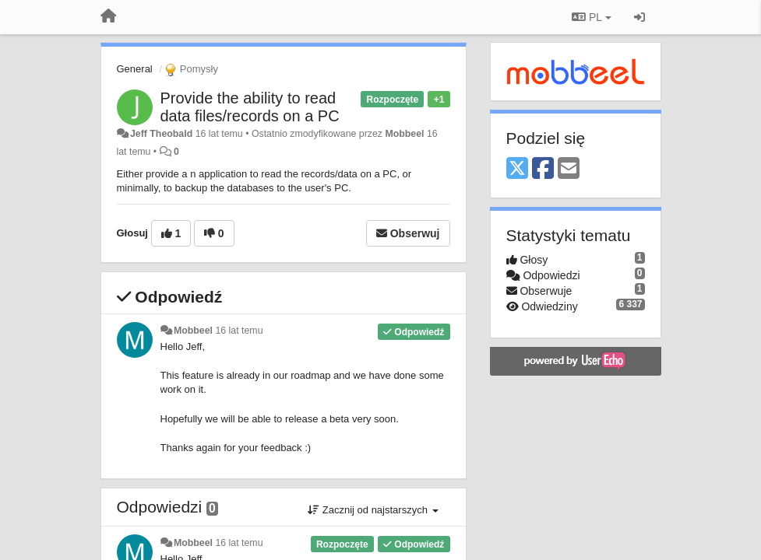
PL (591, 17)
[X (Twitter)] (517, 169)
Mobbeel (404, 133)
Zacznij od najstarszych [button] (373, 510)
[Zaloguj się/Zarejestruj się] (639, 17)
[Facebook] (543, 169)
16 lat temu (238, 330)
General (135, 69)
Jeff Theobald (161, 133)
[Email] (569, 169)
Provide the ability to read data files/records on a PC (250, 106)
